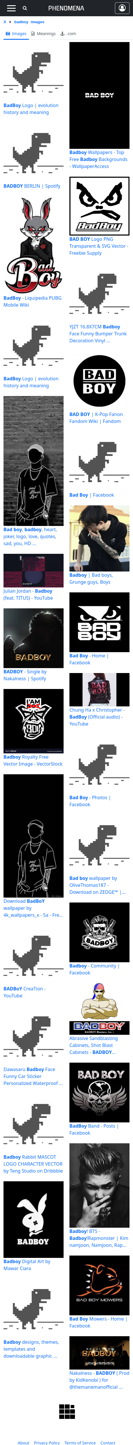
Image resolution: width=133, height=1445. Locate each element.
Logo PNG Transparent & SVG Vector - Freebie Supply (98, 246)
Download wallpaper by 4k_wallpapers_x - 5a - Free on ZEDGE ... (33, 908)
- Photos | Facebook (90, 801)
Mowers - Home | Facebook (98, 1322)
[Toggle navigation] (11, 8)
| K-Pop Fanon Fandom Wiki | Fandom (96, 417)
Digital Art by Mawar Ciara (27, 1265)
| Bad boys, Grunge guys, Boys (91, 578)
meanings (43, 33)
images (16, 33)
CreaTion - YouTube (25, 992)
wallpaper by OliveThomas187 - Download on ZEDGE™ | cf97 (95, 885)
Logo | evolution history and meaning (31, 108)
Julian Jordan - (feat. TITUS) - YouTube (28, 594)
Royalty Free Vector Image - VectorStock (33, 760)
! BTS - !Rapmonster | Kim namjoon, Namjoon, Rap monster (98, 1238)
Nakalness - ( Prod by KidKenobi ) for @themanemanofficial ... (99, 1380)
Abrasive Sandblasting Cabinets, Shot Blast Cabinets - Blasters (93, 1045)
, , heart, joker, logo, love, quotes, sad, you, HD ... (30, 536)
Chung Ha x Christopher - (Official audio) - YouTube (97, 717)
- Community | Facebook (94, 969)
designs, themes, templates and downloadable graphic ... (31, 1349)
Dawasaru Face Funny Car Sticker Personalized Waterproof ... (33, 1076)
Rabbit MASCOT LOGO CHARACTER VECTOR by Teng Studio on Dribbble (33, 1164)
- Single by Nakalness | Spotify (25, 675)
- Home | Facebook (89, 659)
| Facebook (91, 495)
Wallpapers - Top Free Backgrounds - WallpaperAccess (98, 159)
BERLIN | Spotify (32, 186)
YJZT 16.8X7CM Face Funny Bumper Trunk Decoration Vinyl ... (98, 333)
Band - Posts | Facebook (94, 1129)
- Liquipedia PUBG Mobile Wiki (33, 301)
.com (68, 33)
